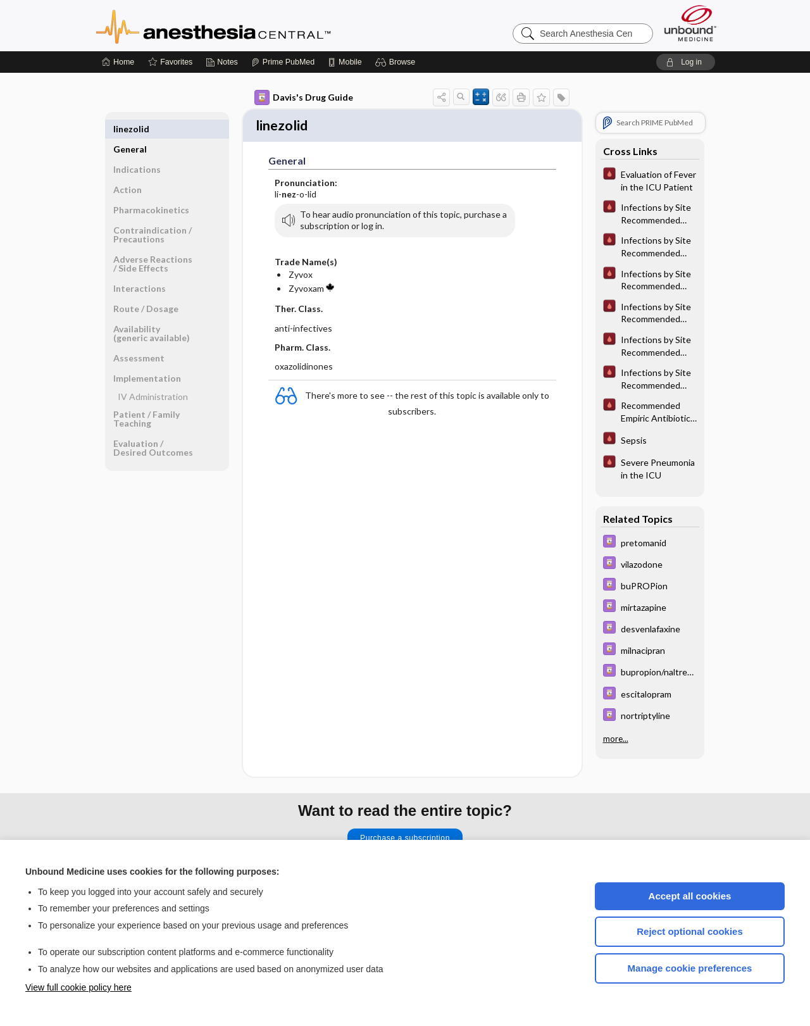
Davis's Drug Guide (303, 97)
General (130, 128)
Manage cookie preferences (690, 968)
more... (615, 739)
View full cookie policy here (78, 987)
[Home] (118, 62)
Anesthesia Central (253, 25)
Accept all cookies (690, 896)
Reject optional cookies (690, 931)
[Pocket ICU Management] (649, 179)
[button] (397, 62)
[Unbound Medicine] (690, 23)
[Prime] (283, 62)
